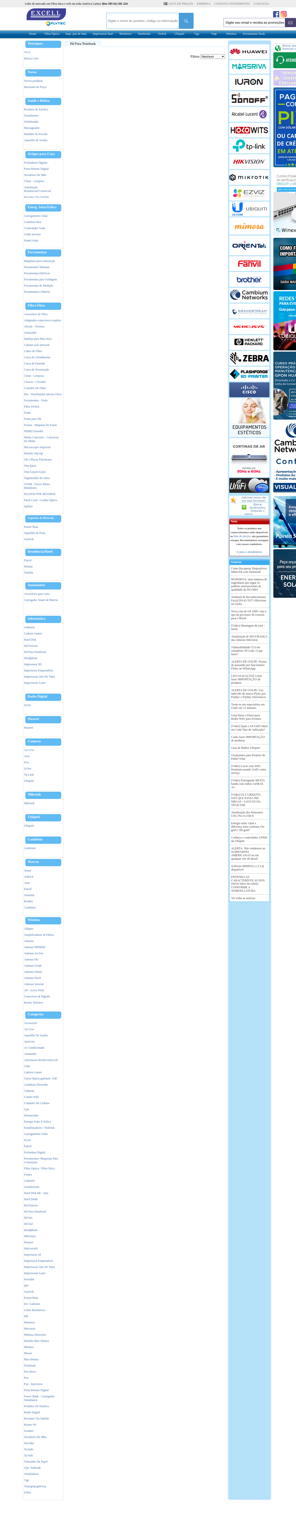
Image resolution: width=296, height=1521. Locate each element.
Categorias (36, 1014)
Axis (27, 756)
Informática (37, 618)
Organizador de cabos (37, 478)
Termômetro (31, 115)
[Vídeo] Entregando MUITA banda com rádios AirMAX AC (248, 784)
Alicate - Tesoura (34, 326)
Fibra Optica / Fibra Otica (39, 1168)
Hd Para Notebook (35, 652)
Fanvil (28, 560)
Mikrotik (34, 794)
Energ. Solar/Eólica (42, 207)
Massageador (32, 128)
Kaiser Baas (31, 527)
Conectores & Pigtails (37, 996)
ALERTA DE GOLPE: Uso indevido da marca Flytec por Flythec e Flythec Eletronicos (248, 693)
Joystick (29, 539)
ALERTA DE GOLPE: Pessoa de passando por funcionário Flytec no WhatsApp (249, 665)
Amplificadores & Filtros (39, 935)
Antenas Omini (33, 972)
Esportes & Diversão (41, 517)
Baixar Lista (31, 58)
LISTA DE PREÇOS (180, 3)
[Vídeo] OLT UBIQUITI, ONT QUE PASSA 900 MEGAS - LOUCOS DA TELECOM (246, 800)
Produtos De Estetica (36, 1406)
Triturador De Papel (36, 1461)
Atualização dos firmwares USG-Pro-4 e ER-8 (247, 814)
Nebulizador (31, 121)
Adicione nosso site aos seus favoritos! (253, 499)
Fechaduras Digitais (36, 162)
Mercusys (30, 1328)
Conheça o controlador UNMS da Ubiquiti (249, 839)
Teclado (28, 1449)
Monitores (125, 33)
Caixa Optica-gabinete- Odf (40, 1078)
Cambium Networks (36, 1084)
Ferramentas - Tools (36, 400)
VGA (27, 52)
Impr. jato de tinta (76, 33)
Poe (26, 1378)
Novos (32, 72)
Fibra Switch (31, 406)
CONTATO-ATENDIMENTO (232, 3)
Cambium (35, 839)
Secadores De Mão (35, 175)
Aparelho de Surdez (36, 140)
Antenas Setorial (34, 984)
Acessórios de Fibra (36, 314)
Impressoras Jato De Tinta (39, 676)
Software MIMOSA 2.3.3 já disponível (247, 867)
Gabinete (29, 627)
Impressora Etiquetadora (38, 670)
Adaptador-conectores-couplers (42, 320)
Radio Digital (38, 696)
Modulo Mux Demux (36, 1341)
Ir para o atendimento (249, 552)
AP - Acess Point (34, 990)
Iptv (26, 1285)
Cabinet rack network (36, 345)
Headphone (31, 658)
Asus (27, 883)
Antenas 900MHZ (35, 947)
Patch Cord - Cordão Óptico (40, 500)
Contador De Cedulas (36, 1103)
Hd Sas (28, 1217)
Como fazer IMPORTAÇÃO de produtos (248, 738)
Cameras (34, 741)
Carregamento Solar (36, 216)
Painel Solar (31, 240)
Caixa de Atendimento (37, 357)
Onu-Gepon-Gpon (35, 472)
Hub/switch (31, 1248)
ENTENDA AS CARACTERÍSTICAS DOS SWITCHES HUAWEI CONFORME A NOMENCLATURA (248, 883)
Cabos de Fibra (33, 351)
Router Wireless (33, 1002)
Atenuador (30, 332)
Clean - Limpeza (34, 375)
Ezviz (27, 1140)
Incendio (29, 1279)
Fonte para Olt (32, 419)
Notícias (235, 562)
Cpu (26, 1109)
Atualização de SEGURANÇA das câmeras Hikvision (249, 638)
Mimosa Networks (35, 1334)
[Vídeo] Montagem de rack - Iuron (248, 627)
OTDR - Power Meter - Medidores (38, 486)
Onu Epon (30, 465)
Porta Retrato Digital (36, 169)
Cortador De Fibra (35, 388)
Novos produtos (33, 81)
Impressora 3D (33, 664)
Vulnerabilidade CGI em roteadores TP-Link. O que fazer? (247, 651)
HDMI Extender (33, 431)
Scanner (29, 1431)
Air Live (29, 750)
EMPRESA (203, 3)
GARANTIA (261, 3)
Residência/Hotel (40, 551)
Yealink (28, 572)
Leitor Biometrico (34, 1310)
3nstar (27, 870)
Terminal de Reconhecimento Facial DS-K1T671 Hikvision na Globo (248, 600)
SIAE (27, 705)
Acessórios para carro (37, 594)
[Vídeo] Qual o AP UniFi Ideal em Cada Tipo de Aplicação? (249, 727)
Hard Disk (30, 639)
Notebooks (144, 33)
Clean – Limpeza (34, 181)
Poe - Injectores (33, 1384)
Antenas (29, 941)
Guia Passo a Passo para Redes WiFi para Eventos (246, 717)
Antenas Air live (34, 953)
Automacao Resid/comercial (41, 1060)
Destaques (35, 43)
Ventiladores (31, 1474)
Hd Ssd (28, 1224)
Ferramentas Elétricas (37, 273)
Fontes (28, 1174)
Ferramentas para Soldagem (40, 279)
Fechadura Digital (34, 1152)
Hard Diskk (31, 1199)
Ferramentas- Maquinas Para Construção (41, 1160)
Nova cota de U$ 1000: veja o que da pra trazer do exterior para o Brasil (248, 615)
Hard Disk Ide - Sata (36, 1193)
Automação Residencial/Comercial (37, 189)
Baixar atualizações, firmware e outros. (255, 509)
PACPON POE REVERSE (40, 494)
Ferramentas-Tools (254, 33)
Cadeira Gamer (33, 633)
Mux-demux (31, 1359)
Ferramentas (37, 252)
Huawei (33, 719)
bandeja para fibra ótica (38, 339)
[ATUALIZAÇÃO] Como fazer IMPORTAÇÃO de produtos (246, 679)
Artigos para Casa (41, 154)
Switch (162, 33)
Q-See (28, 768)
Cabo (27, 1066)
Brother (28, 901)
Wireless (231, 33)
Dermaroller (31, 1115)
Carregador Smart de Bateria (41, 600)
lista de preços (241, 536)
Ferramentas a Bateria (37, 291)
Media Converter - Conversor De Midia (41, 439)
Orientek (29, 895)
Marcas (33, 862)
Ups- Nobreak (32, 1468)
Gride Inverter (32, 234)
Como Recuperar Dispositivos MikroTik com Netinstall (249, 570)
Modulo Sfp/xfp (33, 453)
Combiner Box (33, 222)
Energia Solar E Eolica (37, 1121)
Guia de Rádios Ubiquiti (245, 748)
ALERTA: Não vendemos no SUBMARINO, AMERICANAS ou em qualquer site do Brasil (248, 853)
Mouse (28, 1353)
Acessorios (30, 1023)
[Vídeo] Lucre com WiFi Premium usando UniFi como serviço (248, 769)
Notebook (30, 1365)
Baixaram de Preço (35, 87)
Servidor (29, 1443)
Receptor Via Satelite (36, 197)
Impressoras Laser (35, 682)
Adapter (29, 928)
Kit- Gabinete (32, 1304)
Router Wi (30, 1424)
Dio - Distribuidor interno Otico (43, 394)
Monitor (29, 1347)
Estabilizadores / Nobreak (39, 1127)
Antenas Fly (31, 959)
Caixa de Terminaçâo (36, 369)
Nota (233, 521)
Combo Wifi (31, 1097)
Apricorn (29, 1041)
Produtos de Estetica (36, 109)
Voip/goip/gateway (35, 1486)
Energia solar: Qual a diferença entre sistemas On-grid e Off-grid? (248, 826)
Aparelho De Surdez (36, 1035)
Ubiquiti (179, 33)
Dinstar (28, 566)
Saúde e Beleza (39, 101)
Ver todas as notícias (243, 898)
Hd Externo (31, 646)
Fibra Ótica (36, 305)
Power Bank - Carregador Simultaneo (39, 1398)
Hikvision (30, 1236)
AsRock (29, 876)
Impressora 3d (32, 1254)
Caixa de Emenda (34, 363)
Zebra (27, 1492)
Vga (196, 33)
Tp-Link (29, 774)
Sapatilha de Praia (35, 533)
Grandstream (31, 1187)
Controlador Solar (34, 228)
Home (32, 33)
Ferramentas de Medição (38, 285)
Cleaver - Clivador (35, 382)
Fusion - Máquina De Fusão (40, 425)
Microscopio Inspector (37, 447)
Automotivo (36, 585)
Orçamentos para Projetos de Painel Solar (248, 756)
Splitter (28, 506)
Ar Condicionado (34, 1047)
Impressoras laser (103, 33)
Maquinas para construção (39, 261)
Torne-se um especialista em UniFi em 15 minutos (248, 706)
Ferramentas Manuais (37, 267)
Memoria (29, 1322)
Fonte (27, 412)
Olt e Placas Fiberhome (38, 459)
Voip (213, 33)
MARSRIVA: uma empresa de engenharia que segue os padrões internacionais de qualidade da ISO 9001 (249, 584)
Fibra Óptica (52, 33)
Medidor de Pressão (36, 134)
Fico (26, 762)
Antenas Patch (32, 978)
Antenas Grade (33, 965)
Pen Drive (30, 1371)
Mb (26, 1316)
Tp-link (28, 1455)
